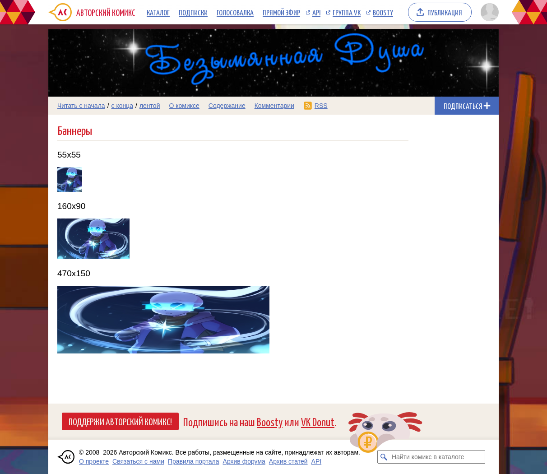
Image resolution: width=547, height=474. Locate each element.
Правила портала (193, 461)
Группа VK (347, 12)
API (316, 12)
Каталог (158, 12)
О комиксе (184, 105)
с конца (122, 105)
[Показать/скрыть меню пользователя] (488, 12)
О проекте (94, 461)
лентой (149, 105)
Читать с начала (81, 105)
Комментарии (274, 105)
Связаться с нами (138, 461)
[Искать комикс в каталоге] (384, 457)
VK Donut (317, 421)
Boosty (383, 12)
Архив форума (244, 461)
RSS (321, 105)
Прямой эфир (281, 12)
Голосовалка (235, 12)
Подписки (193, 12)
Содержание (227, 105)
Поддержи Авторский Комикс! (120, 421)
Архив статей (288, 461)
